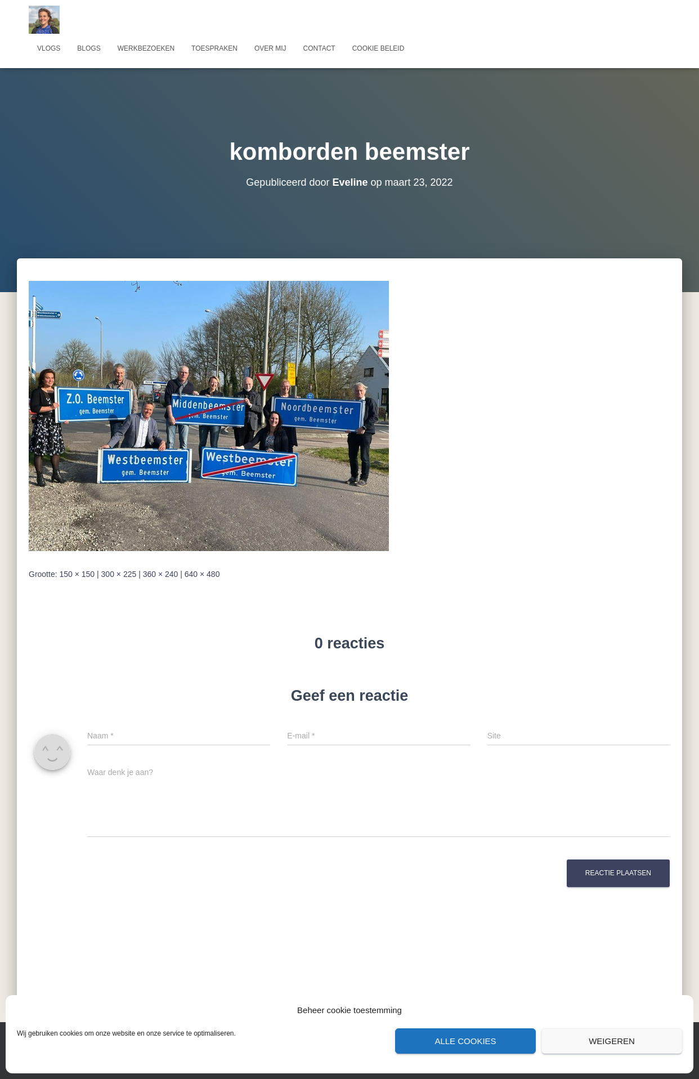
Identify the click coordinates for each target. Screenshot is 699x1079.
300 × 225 (119, 574)
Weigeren (612, 1041)
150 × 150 (77, 574)
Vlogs (48, 48)
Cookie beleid (378, 48)
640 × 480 (202, 574)
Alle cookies (465, 1041)
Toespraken (214, 48)
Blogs (88, 48)
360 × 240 (160, 574)
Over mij (270, 48)
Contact (319, 48)
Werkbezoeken (146, 48)
